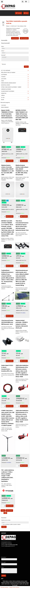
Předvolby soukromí (4, 587)
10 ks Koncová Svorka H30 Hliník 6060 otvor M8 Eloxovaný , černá (7, 322)
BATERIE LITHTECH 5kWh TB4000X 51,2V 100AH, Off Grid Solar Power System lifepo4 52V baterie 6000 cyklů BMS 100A (22, 115)
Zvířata (3, 95)
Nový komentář (15, 38)
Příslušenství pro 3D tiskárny (8, 72)
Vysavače (15, 77)
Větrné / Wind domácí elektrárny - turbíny (15, 87)
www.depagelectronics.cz (6, 542)
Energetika (15, 93)
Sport (15, 81)
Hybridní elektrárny (6, 89)
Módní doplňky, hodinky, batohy (15, 83)
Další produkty (9, 510)
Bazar (15, 100)
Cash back (3, 105)
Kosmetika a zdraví (15, 85)
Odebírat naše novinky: (5, 520)
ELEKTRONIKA (15, 75)
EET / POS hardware (15, 70)
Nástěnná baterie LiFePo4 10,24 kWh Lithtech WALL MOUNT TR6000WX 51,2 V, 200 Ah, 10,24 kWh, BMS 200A (7, 170)
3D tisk (15, 98)
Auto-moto (15, 79)
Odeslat (26, 66)
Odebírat (4, 526)
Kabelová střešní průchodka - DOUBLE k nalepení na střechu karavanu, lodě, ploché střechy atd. (22, 324)
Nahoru (3, 510)
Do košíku (9, 160)
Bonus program (5, 107)
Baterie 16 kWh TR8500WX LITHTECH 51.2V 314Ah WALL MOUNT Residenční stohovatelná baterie (7, 114)
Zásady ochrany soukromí (14, 587)
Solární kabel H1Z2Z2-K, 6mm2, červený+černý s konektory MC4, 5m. (7, 368)
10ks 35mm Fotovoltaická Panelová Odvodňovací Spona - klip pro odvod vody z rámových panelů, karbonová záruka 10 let (22, 225)
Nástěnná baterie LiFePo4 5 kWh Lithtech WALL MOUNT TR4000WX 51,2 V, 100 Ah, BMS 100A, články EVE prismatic (22, 170)
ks (3, 160)
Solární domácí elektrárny (15, 91)
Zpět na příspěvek (24, 38)
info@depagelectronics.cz (9, 546)
